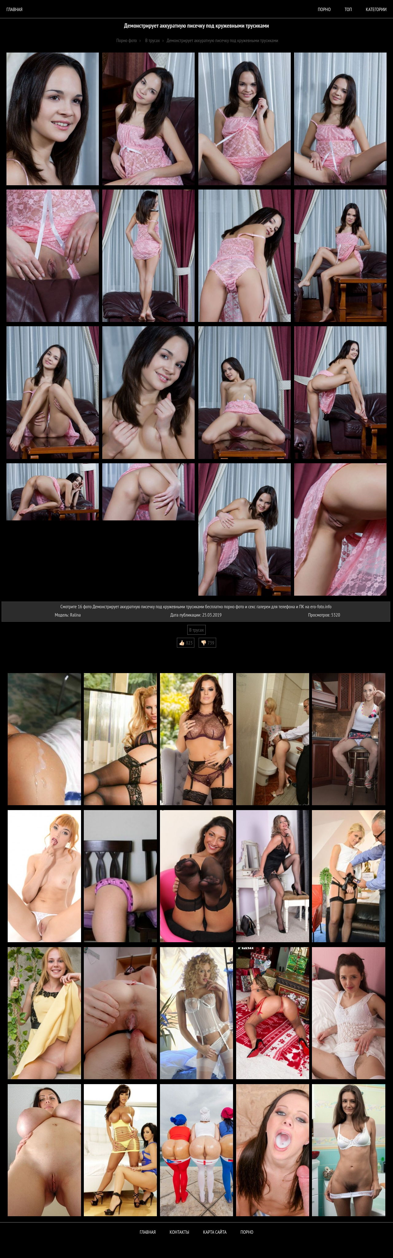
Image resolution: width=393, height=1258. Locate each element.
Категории (376, 9)
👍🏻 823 (186, 643)
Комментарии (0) (19, 652)
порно (324, 9)
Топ (348, 9)
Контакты (179, 1232)
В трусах (196, 630)
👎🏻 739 (207, 643)
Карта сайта (215, 1232)
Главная (14, 9)
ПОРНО (246, 1232)
